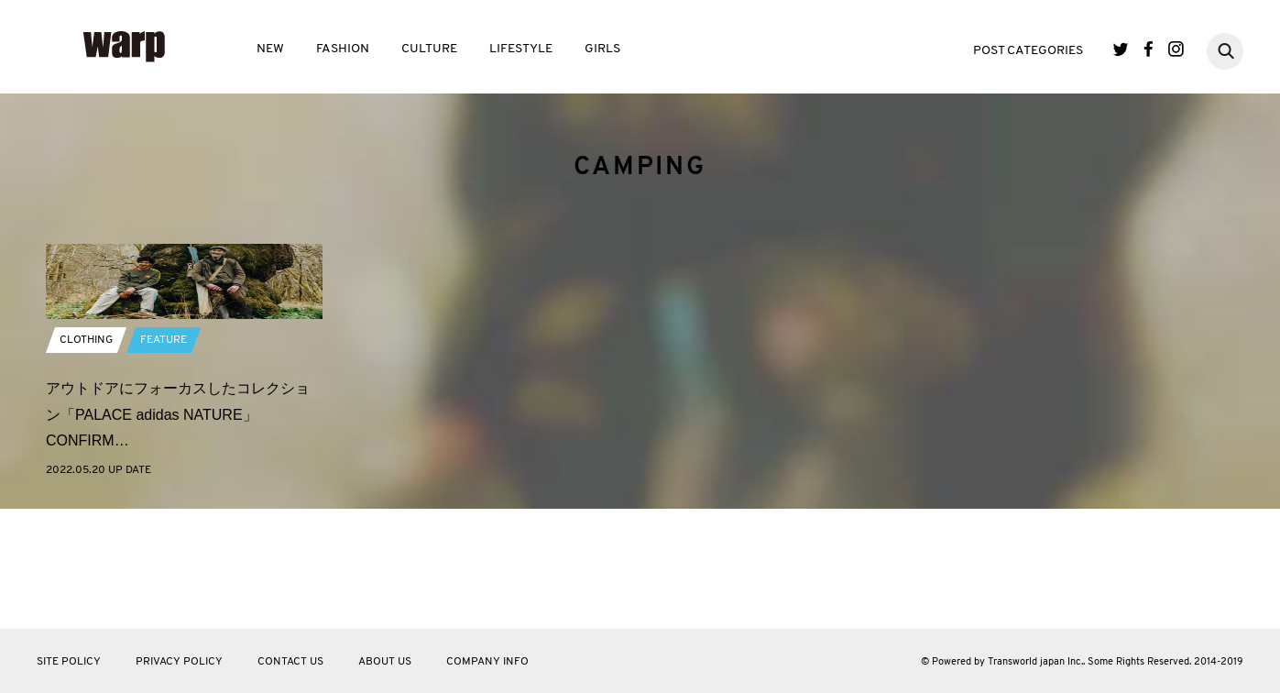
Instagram (1176, 49)
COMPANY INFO (487, 661)
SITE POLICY (69, 661)
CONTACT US (290, 661)
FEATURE (163, 459)
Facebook (1148, 49)
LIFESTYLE (520, 49)
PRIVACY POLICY (179, 661)
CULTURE (429, 49)
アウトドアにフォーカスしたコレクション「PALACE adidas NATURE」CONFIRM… (178, 534)
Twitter (1121, 49)
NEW (270, 49)
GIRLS (602, 49)
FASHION (342, 49)
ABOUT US (384, 661)
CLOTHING (86, 459)
